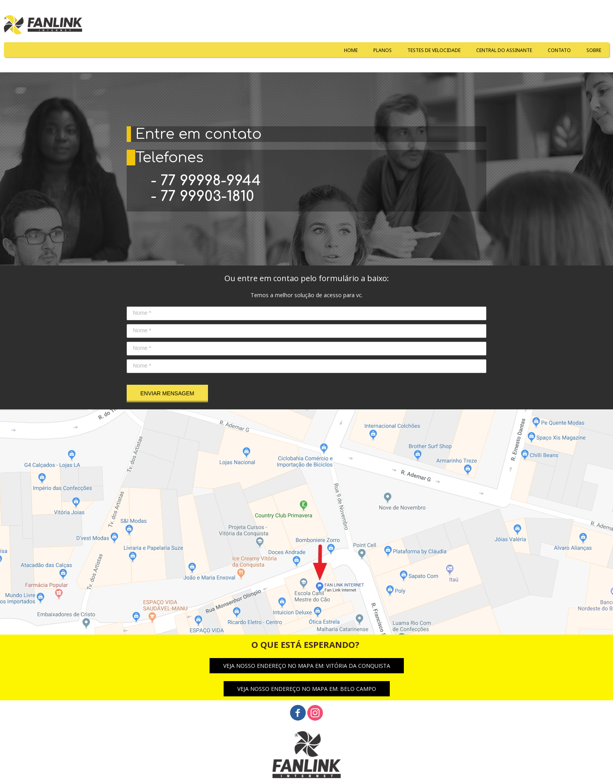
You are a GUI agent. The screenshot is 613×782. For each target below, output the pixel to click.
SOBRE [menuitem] (593, 50)
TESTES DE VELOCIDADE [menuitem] (434, 50)
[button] (307, 665)
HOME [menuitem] (351, 50)
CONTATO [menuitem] (559, 50)
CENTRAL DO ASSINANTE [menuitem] (504, 50)
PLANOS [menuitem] (382, 50)
